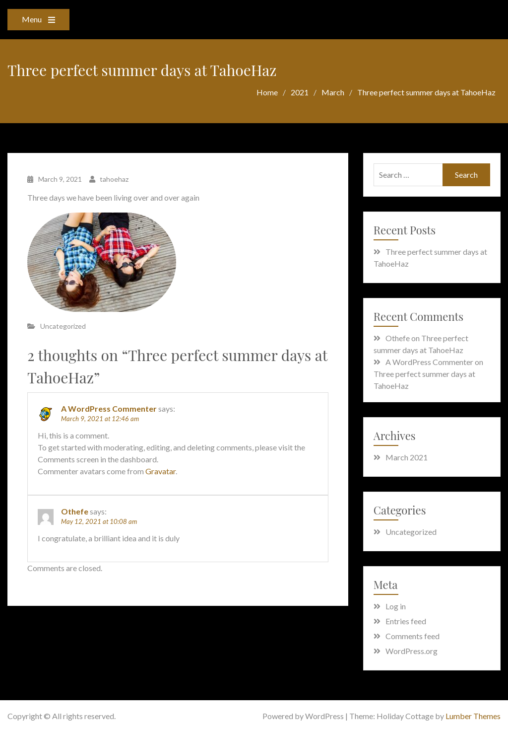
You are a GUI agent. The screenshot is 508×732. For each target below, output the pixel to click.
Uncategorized (63, 326)
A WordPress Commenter (109, 408)
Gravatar (160, 471)
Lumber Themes (473, 716)
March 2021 (406, 457)
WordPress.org (411, 651)
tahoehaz (114, 179)
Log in (395, 606)
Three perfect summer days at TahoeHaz (430, 257)
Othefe (74, 511)
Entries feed (405, 621)
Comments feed (412, 636)
